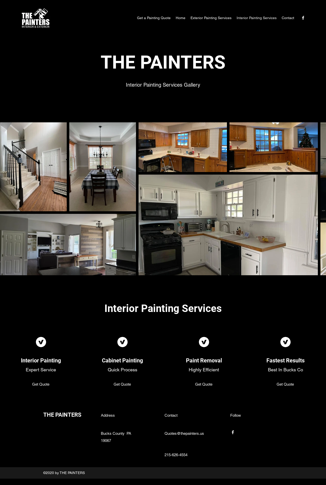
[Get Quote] (41, 384)
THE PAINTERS (62, 415)
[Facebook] (303, 17)
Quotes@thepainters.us (184, 433)
